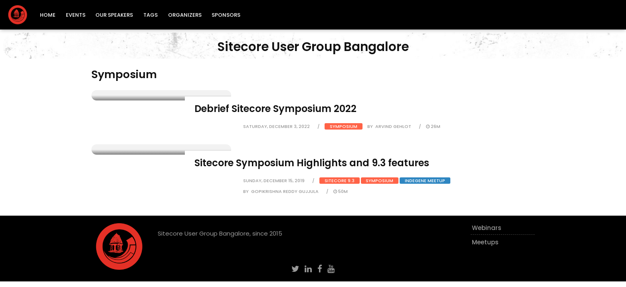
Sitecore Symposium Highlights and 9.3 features (311, 162)
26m (433, 126)
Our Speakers (114, 15)
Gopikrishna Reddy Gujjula (285, 191)
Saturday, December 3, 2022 (276, 126)
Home (47, 15)
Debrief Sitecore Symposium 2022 (275, 108)
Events (75, 15)
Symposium (343, 126)
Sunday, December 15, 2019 (274, 180)
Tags (150, 15)
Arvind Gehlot (393, 126)
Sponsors (226, 15)
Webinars (486, 228)
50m (340, 191)
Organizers (185, 15)
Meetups (485, 242)
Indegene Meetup (425, 180)
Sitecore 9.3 (340, 180)
